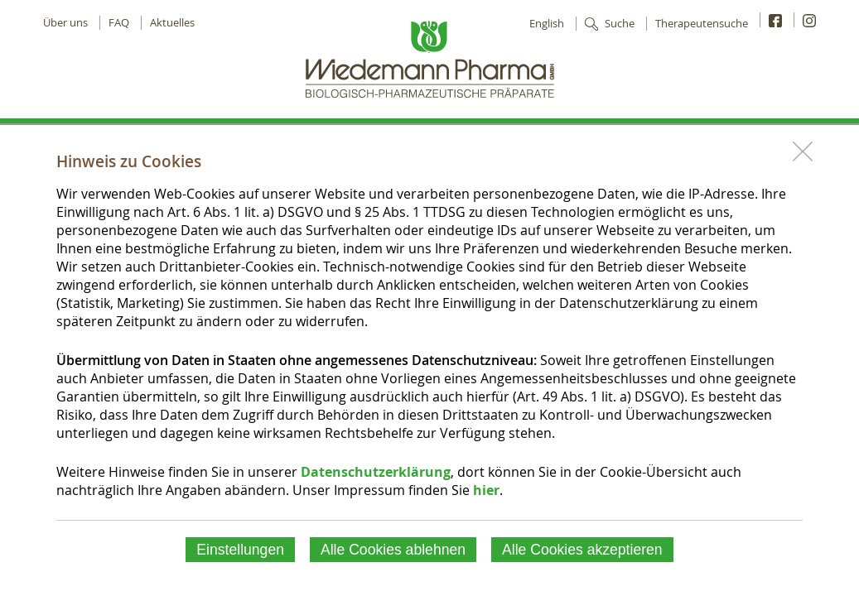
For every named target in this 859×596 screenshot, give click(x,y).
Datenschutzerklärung (376, 472)
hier (486, 490)
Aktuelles (172, 23)
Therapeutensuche (701, 24)
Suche (620, 24)
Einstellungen (240, 549)
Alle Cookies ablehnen (393, 549)
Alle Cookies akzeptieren (582, 549)
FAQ (119, 23)
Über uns (65, 23)
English (546, 24)
